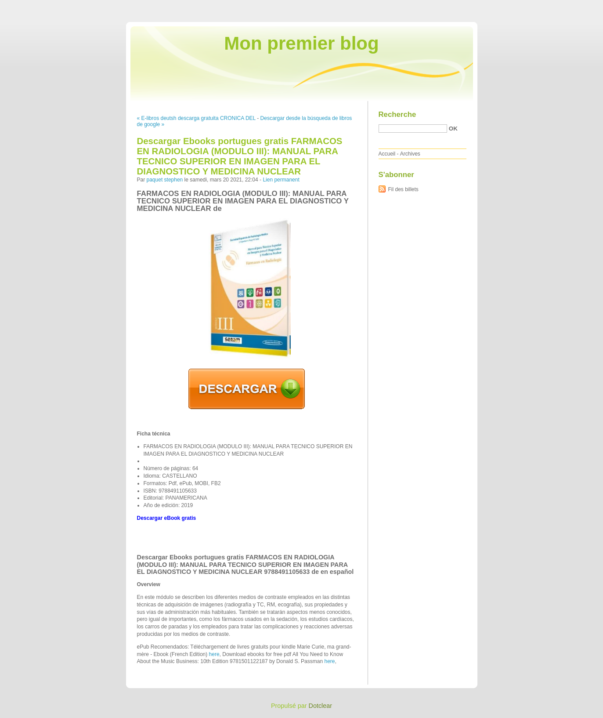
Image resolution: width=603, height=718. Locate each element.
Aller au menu (534, 6)
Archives (410, 154)
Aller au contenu (495, 6)
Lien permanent (281, 180)
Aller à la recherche (577, 6)
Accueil (387, 154)
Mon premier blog (301, 43)
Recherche (397, 114)
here (214, 654)
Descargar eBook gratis (166, 518)
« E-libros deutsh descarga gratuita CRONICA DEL (196, 118)
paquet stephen (165, 180)
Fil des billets (403, 189)
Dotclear (320, 705)
